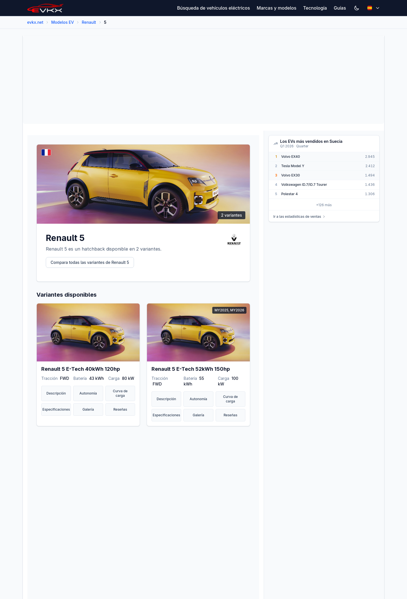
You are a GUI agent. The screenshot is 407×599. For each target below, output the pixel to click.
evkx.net (35, 22)
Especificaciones (56, 409)
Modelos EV (62, 22)
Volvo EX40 (290, 156)
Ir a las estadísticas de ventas (299, 216)
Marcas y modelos (276, 8)
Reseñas (120, 409)
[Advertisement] (197, 79)
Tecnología (315, 8)
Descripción (56, 393)
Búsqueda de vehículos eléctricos (213, 8)
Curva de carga (120, 393)
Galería (88, 409)
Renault (89, 22)
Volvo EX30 (290, 175)
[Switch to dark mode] (357, 8)
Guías (340, 8)
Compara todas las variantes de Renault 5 (90, 262)
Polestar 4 (289, 194)
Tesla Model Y (292, 166)
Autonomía (88, 393)
